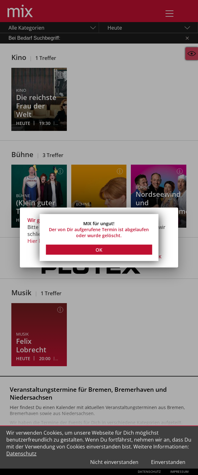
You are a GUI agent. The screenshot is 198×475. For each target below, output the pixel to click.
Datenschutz (21, 453)
